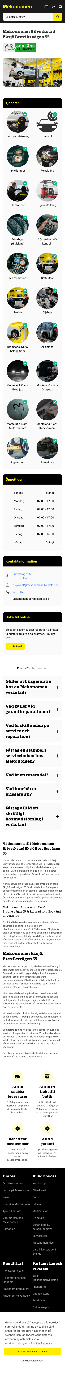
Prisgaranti (39, 1286)
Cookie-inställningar (32, 1360)
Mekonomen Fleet (43, 1242)
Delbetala (38, 1218)
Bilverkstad (39, 1190)
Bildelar (37, 1204)
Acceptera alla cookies (32, 1351)
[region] (32, 1342)
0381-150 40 (20, 591)
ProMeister (39, 1300)
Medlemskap (40, 1211)
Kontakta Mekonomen (16, 1204)
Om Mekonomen (13, 1183)
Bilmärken (9, 1229)
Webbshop (39, 1183)
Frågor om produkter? (16, 1288)
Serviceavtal (40, 1235)
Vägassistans (41, 1293)
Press (6, 1197)
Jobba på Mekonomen (16, 1190)
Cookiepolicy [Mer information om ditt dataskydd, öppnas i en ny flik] (44, 1343)
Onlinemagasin (42, 1307)
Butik (36, 1197)
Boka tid (15, 646)
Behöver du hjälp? (13, 1271)
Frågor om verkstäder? (16, 1295)
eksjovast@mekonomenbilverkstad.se (35, 585)
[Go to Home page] (17, 6)
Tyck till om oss (12, 1211)
